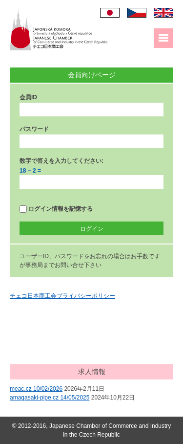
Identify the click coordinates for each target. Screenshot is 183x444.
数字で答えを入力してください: (61, 160)
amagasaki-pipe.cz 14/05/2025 (49, 397)
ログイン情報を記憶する (56, 209)
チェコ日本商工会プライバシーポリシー (62, 295)
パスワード (34, 129)
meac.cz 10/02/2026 (36, 388)
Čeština (136, 13)
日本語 (110, 13)
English (163, 13)
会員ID (28, 97)
